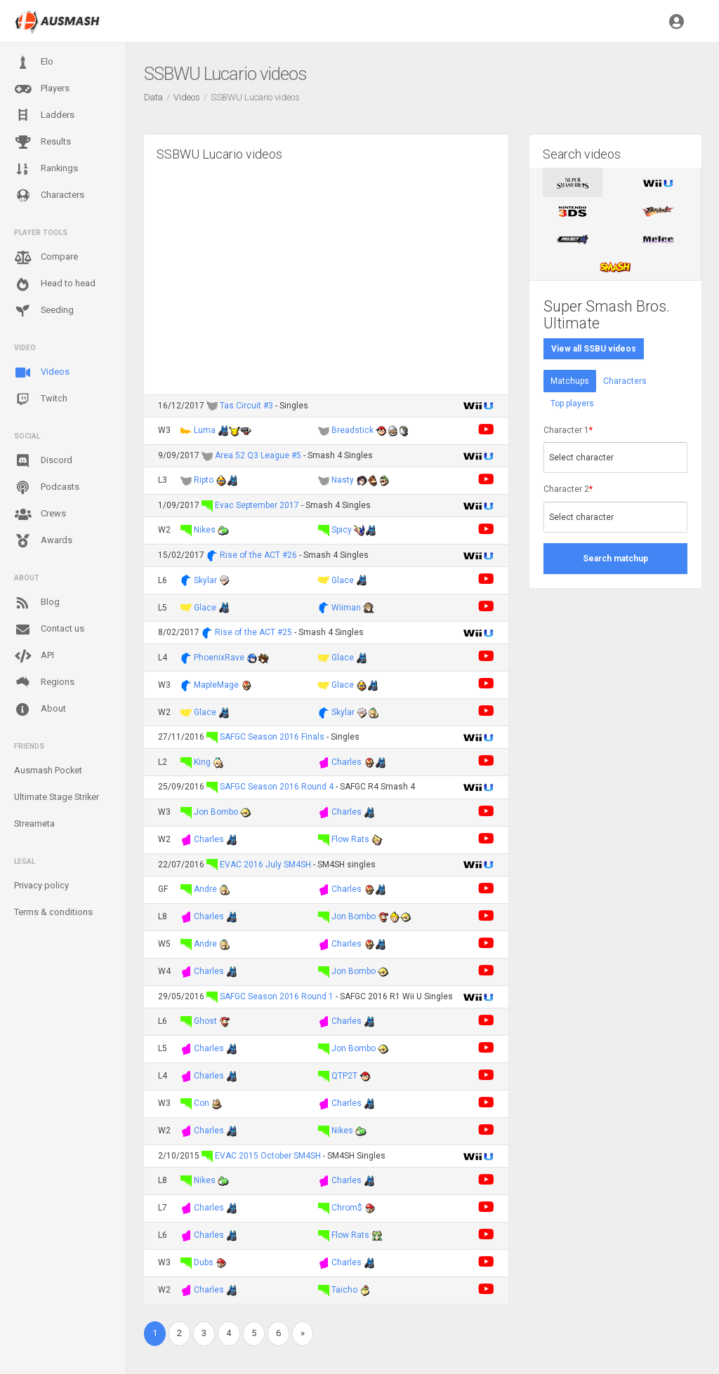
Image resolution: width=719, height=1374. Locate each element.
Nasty (342, 480)
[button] (676, 21)
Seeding (44, 311)
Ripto (203, 480)
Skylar (205, 580)
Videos (42, 372)
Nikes (205, 530)
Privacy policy (41, 885)
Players (42, 89)
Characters (49, 195)
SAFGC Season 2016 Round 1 (277, 996)
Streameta (34, 823)
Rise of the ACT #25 (253, 632)
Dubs (203, 1262)
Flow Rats (350, 839)
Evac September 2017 (257, 505)
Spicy (341, 530)
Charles (346, 762)
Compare (46, 257)
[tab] (572, 182)
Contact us (49, 629)
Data (153, 97)
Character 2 (568, 489)
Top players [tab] (572, 403)
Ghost (205, 1021)
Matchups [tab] (569, 381)
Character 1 (568, 430)
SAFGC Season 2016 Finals (273, 737)
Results (42, 142)
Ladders (44, 115)
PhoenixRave (219, 657)
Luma (205, 430)
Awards (43, 541)
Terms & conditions (53, 912)
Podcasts (46, 487)
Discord (43, 461)
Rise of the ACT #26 (258, 555)
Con (201, 1103)
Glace (342, 580)
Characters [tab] (625, 381)
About (40, 709)
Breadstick (352, 430)
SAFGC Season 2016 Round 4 (277, 787)
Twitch (40, 399)
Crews (40, 514)
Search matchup (615, 558)
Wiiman (346, 608)
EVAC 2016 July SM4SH (265, 864)
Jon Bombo (216, 812)
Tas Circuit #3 (246, 406)
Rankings (46, 169)
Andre (205, 889)
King (202, 762)
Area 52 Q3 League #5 (258, 455)
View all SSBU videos (593, 349)
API (34, 656)
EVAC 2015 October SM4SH (268, 1156)
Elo (33, 62)
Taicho (344, 1290)
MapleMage (216, 685)
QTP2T (344, 1076)
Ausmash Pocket (48, 770)
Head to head (54, 284)
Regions (44, 682)
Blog (37, 602)
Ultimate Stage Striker (56, 797)
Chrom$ (346, 1208)
